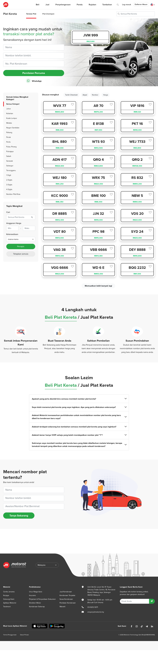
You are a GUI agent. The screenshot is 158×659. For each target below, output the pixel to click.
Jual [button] (47, 4)
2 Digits (9, 180)
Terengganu (11, 170)
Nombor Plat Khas (13, 194)
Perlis (8, 142)
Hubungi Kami (8, 599)
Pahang (9, 132)
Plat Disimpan (48, 14)
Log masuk (126, 4)
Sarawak (9, 161)
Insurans (32, 595)
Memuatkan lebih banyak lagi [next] (98, 285)
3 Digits (9, 185)
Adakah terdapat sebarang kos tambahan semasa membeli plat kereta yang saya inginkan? (79, 426)
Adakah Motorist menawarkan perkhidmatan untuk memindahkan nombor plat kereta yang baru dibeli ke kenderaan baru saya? (79, 417)
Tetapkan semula (20, 254)
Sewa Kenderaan (66, 599)
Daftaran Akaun (141, 4)
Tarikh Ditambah (71, 95)
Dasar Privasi (24, 635)
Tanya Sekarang (18, 515)
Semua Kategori (12, 104)
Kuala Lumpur (11, 118)
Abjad (85, 95)
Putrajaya (9, 151)
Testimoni (7, 606)
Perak (8, 137)
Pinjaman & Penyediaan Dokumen (42, 599)
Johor (8, 109)
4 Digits (9, 189)
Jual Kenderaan (66, 592)
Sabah (8, 156)
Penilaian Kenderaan (68, 603)
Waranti (62, 606)
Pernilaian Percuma (33, 73)
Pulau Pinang (11, 147)
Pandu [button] (80, 4)
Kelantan (9, 113)
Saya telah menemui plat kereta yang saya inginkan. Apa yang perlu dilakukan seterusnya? (79, 407)
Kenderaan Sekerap (37, 606)
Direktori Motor (35, 603)
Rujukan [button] (92, 4)
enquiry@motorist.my (95, 612)
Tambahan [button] (107, 4)
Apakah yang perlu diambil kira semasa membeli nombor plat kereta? (79, 398)
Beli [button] (37, 4)
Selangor (9, 166)
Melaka (9, 123)
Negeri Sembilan (12, 128)
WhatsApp (33, 81)
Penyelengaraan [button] (63, 4)
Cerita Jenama (8, 592)
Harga (105, 95)
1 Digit (8, 175)
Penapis (20, 246)
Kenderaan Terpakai (67, 595)
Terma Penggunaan (10, 635)
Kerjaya (6, 595)
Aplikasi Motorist (9, 603)
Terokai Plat (31, 14)
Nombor (95, 95)
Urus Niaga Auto (35, 592)
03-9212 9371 (92, 607)
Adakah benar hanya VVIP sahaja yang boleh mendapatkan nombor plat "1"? (79, 435)
